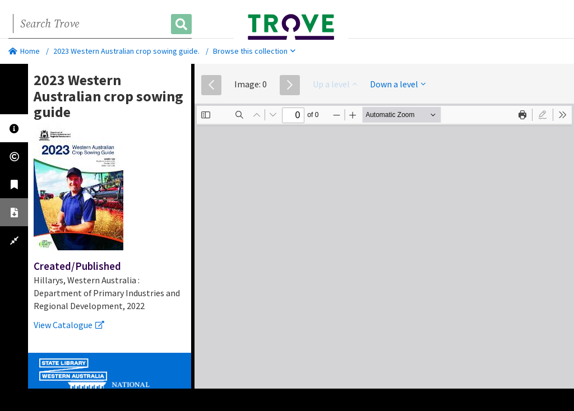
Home (24, 51)
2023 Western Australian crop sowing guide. (126, 51)
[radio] (542, 115)
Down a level (397, 84)
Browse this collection (254, 51)
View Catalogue (69, 324)
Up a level (335, 84)
